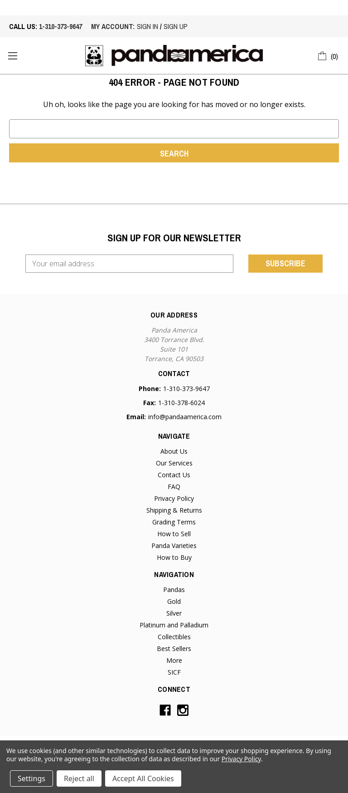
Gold (174, 601)
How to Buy (174, 557)
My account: (113, 26)
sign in (147, 26)
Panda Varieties (174, 545)
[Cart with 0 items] (328, 55)
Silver (174, 613)
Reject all (79, 778)
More (174, 660)
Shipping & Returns (174, 510)
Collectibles (174, 636)
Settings (31, 778)
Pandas (174, 589)
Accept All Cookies (143, 778)
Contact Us (174, 474)
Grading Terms (174, 522)
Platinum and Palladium (174, 625)
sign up (176, 26)
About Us (174, 451)
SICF (174, 672)
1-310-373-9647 (60, 26)
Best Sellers (174, 648)
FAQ (174, 486)
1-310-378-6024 (181, 402)
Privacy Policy (174, 498)
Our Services (174, 463)
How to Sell (174, 533)
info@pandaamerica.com (185, 416)
